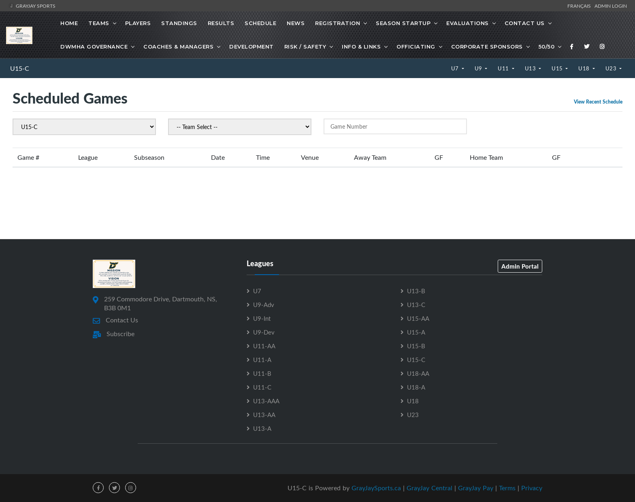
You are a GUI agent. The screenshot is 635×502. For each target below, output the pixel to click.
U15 (558, 68)
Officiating (415, 46)
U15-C (19, 68)
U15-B (416, 346)
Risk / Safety (305, 46)
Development (251, 46)
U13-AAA (266, 401)
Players (138, 23)
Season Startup (403, 23)
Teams (98, 23)
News (296, 23)
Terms (507, 487)
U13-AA (264, 415)
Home (69, 23)
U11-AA (264, 346)
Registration (337, 23)
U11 (504, 68)
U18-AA (418, 373)
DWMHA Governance (94, 46)
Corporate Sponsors (487, 46)
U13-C (416, 305)
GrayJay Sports (31, 5)
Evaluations (467, 23)
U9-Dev (264, 332)
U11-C (262, 387)
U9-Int (262, 318)
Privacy (531, 487)
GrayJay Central (429, 487)
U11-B (262, 373)
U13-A (262, 428)
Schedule (260, 23)
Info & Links (361, 46)
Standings (179, 23)
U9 (479, 68)
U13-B (416, 291)
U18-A (416, 387)
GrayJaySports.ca (376, 487)
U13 (531, 68)
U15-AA (418, 318)
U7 (455, 68)
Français (580, 5)
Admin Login (611, 5)
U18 (584, 68)
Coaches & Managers (178, 46)
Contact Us (525, 23)
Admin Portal (520, 266)
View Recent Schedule (598, 101)
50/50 (547, 46)
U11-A (262, 360)
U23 (611, 68)
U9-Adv (263, 305)
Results (221, 23)
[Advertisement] (317, 202)
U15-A (416, 332)
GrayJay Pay (475, 487)
